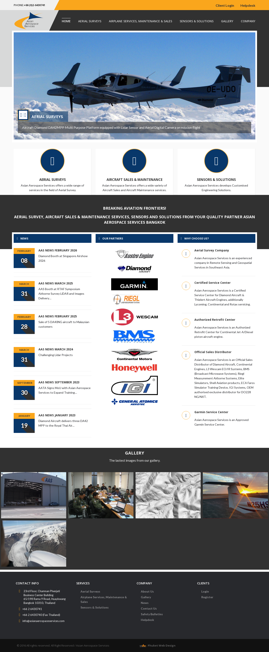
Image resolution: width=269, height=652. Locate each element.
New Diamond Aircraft (56, 117)
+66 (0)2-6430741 (34, 5)
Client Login (225, 5)
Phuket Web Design (161, 645)
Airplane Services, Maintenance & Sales (140, 21)
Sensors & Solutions (197, 21)
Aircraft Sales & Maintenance (134, 179)
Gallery (227, 21)
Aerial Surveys (89, 21)
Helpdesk (247, 5)
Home (66, 21)
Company (248, 21)
